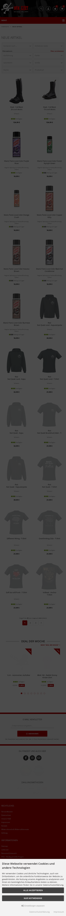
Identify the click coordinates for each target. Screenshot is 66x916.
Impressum (59, 912)
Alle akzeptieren (33, 890)
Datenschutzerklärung (39, 912)
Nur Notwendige (33, 898)
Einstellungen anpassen (33, 906)
